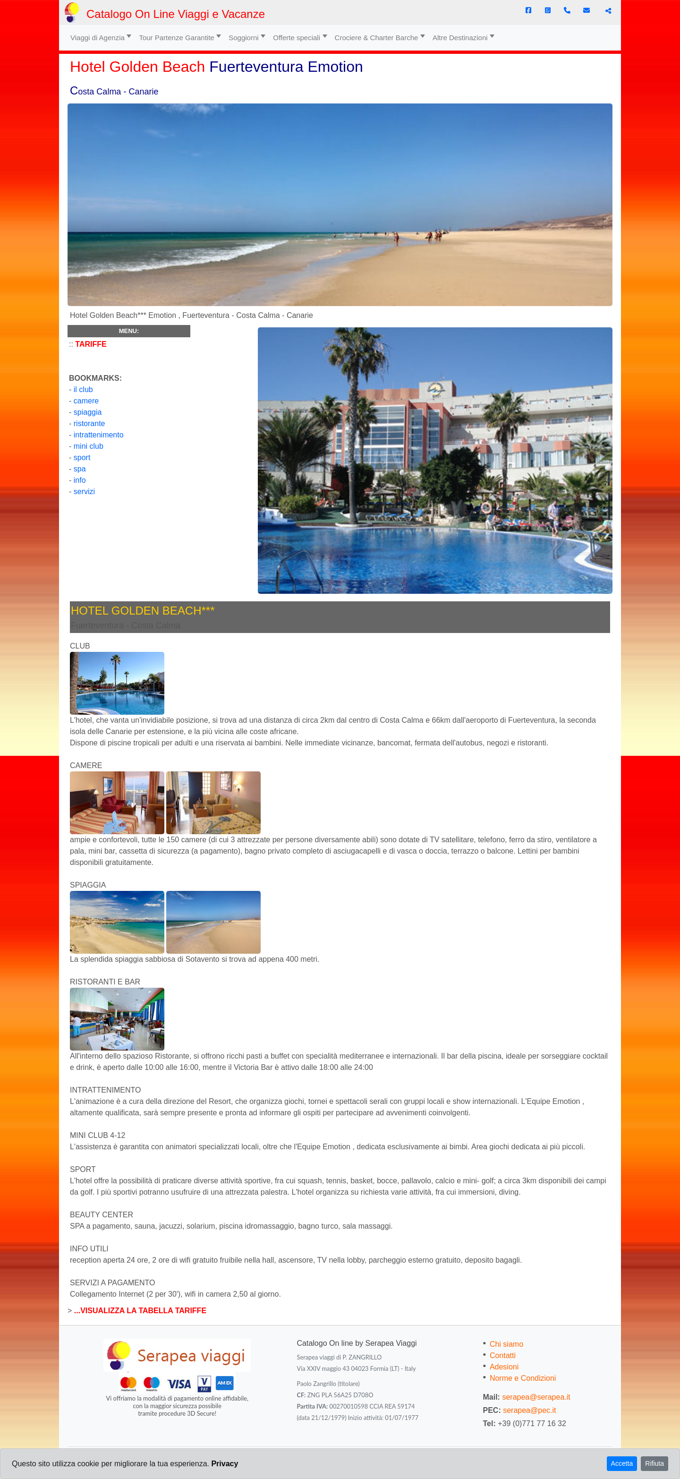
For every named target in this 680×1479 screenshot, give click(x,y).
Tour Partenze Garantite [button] (176, 38)
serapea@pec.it (529, 1410)
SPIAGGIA (88, 885)
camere (85, 401)
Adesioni (504, 1367)
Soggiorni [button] (243, 38)
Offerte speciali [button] (296, 38)
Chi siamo (506, 1344)
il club (82, 389)
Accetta (622, 1463)
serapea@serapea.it (536, 1397)
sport (82, 457)
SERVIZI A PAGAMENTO (112, 1283)
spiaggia (88, 412)
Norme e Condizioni (523, 1378)
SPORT (83, 1169)
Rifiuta (654, 1463)
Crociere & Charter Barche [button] (376, 38)
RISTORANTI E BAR (105, 982)
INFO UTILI (89, 1249)
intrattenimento (97, 435)
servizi (84, 491)
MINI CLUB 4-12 (97, 1135)
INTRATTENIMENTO (105, 1090)
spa (80, 469)
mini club (88, 446)
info (80, 480)
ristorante (89, 423)
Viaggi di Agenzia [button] (97, 38)
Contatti (503, 1355)
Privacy (224, 1464)
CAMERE (86, 765)
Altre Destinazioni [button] (460, 38)
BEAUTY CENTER (101, 1215)
